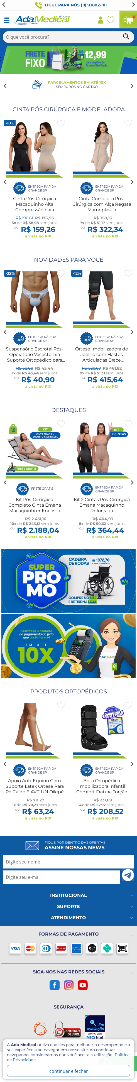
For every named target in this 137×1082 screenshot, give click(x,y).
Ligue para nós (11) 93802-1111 (71, 5)
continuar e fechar (68, 1071)
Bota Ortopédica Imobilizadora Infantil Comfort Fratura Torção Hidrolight (101, 789)
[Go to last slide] (5, 86)
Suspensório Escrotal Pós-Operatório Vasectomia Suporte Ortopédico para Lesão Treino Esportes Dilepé (34, 360)
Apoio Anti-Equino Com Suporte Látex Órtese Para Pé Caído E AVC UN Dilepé (35, 786)
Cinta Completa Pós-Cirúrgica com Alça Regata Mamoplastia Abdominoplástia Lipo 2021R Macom (101, 210)
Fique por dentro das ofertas (75, 845)
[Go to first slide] (133, 4)
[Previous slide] (4, 4)
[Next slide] (132, 86)
